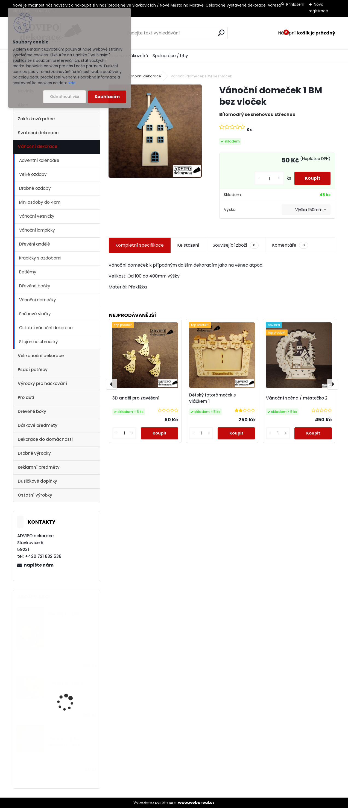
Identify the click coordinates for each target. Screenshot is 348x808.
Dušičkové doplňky (37, 481)
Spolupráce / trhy (170, 56)
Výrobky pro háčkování (42, 383)
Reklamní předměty (39, 467)
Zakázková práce (36, 119)
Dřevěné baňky (34, 286)
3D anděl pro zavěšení (135, 398)
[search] (221, 33)
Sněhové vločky (35, 314)
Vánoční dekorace (37, 146)
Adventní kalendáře (39, 160)
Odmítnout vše (64, 96)
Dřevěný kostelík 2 (66, 683)
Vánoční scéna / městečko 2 (296, 398)
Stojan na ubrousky (38, 342)
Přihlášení (295, 4)
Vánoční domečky (37, 300)
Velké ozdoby (33, 174)
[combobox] (306, 209)
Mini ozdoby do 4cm (39, 202)
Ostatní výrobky (35, 495)
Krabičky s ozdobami (40, 258)
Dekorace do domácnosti (45, 439)
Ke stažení (188, 245)
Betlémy (27, 272)
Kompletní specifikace (139, 245)
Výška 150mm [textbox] (309, 209)
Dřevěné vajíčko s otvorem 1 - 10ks (65, 742)
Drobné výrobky (34, 453)
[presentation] (111, 384)
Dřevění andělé (34, 244)
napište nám (39, 565)
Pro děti (26, 397)
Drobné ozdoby (35, 188)
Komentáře (290, 245)
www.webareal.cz (196, 802)
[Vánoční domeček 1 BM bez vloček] (155, 131)
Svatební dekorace (38, 133)
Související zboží (236, 245)
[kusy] (268, 178)
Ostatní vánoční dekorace (46, 328)
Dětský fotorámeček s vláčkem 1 (212, 398)
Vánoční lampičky (37, 230)
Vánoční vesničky (36, 216)
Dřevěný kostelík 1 (65, 614)
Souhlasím (107, 97)
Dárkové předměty (37, 425)
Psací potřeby (33, 369)
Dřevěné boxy (32, 411)
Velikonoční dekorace (41, 355)
